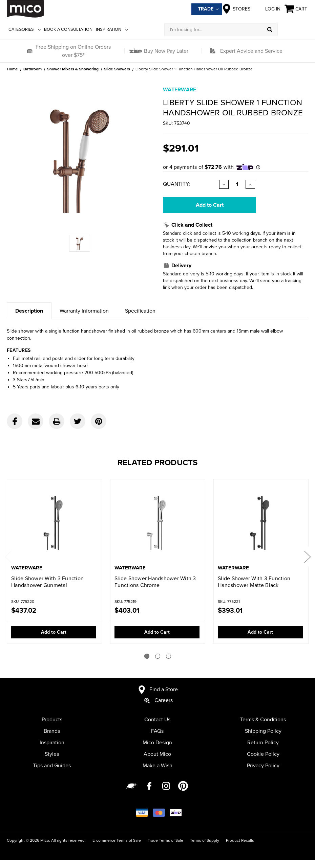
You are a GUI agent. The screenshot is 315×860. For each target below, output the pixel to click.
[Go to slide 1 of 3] (146, 656)
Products (52, 719)
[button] (29, 51)
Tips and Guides (52, 765)
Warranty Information (84, 311)
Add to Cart (53, 632)
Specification (140, 311)
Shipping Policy (263, 731)
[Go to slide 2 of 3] (157, 656)
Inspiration (112, 29)
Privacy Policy (263, 765)
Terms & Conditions (263, 719)
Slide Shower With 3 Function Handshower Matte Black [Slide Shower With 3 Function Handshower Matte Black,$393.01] (254, 582)
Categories (24, 29)
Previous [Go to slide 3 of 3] (8, 556)
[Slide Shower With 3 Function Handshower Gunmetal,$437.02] (54, 522)
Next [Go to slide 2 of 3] (307, 556)
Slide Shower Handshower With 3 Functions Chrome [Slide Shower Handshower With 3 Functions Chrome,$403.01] (155, 582)
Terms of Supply (204, 840)
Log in (267, 9)
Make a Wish (157, 765)
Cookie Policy (263, 754)
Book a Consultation (68, 29)
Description (29, 311)
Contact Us (157, 719)
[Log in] (293, 29)
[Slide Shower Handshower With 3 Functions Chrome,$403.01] (157, 522)
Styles (52, 754)
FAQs (157, 731)
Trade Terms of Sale (165, 840)
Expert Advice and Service (251, 51)
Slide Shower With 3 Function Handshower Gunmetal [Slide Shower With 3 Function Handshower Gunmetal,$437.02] (47, 582)
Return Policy (263, 742)
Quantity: (176, 184)
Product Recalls (240, 840)
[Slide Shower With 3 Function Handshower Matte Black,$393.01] (261, 522)
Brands (52, 731)
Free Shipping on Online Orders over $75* (73, 51)
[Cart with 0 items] (296, 9)
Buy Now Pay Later (165, 51)
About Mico (157, 754)
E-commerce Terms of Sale (116, 840)
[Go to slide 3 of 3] (168, 656)
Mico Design (157, 742)
